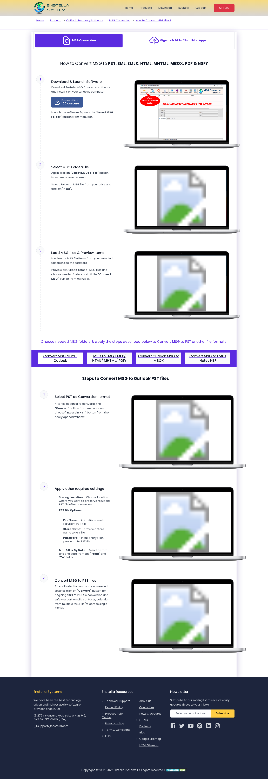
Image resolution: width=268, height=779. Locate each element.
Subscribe (222, 713)
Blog (142, 732)
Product (55, 20)
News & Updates (150, 714)
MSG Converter (119, 20)
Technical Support (117, 701)
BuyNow (183, 8)
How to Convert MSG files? (153, 20)
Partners (145, 726)
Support (201, 8)
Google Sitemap (150, 739)
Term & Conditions (117, 730)
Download (165, 8)
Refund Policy (114, 707)
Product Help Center (112, 715)
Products (146, 8)
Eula (108, 736)
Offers (143, 720)
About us (145, 701)
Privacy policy (114, 723)
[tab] (79, 40)
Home (129, 8)
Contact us (146, 707)
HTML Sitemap (148, 745)
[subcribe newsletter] (190, 713)
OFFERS (224, 8)
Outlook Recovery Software (84, 20)
